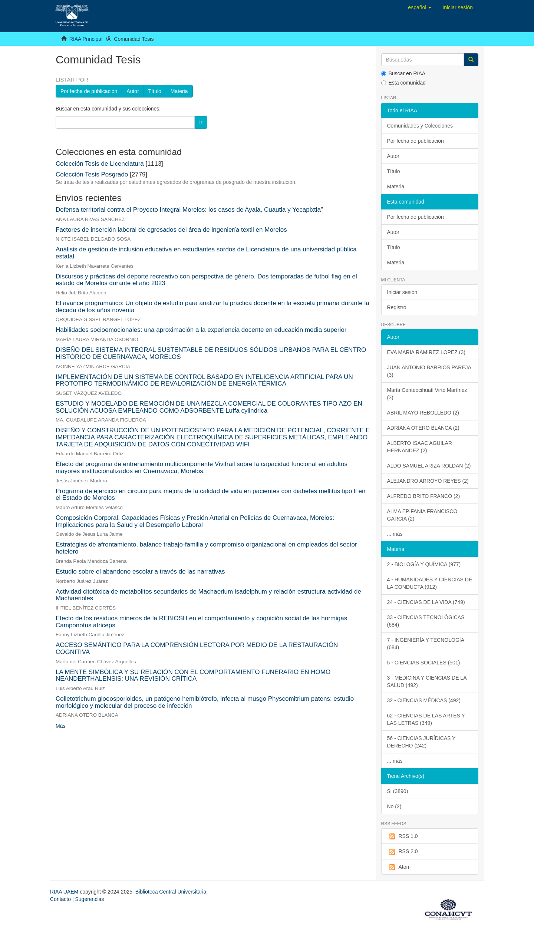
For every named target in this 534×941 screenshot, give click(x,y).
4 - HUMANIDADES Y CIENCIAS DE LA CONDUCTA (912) (429, 583)
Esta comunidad (403, 83)
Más (60, 726)
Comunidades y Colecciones (420, 126)
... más (395, 534)
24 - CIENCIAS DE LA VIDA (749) (426, 602)
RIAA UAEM (65, 892)
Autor (132, 91)
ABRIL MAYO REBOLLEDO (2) (423, 413)
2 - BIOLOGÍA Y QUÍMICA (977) (424, 564)
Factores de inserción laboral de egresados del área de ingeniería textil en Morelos (171, 229)
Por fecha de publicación (88, 91)
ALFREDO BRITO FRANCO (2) (423, 496)
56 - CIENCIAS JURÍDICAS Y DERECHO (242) (421, 742)
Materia (179, 91)
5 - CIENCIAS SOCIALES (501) (423, 663)
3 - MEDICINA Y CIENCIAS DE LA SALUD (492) (427, 681)
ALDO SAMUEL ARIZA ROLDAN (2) (429, 466)
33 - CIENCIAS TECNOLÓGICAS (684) (426, 621)
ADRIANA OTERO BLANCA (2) (423, 428)
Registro (396, 307)
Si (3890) (397, 791)
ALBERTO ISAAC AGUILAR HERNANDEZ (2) (419, 446)
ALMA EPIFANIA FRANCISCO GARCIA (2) (422, 515)
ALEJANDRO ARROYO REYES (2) (428, 481)
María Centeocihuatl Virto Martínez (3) (427, 393)
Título (154, 91)
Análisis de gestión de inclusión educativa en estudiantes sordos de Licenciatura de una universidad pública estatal (206, 253)
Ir (200, 122)
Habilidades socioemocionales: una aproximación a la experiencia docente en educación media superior (201, 329)
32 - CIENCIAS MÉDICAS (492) (424, 700)
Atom (399, 867)
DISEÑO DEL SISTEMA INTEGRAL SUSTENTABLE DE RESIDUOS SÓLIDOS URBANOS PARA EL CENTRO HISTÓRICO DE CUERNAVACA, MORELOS (211, 353)
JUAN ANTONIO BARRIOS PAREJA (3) (429, 371)
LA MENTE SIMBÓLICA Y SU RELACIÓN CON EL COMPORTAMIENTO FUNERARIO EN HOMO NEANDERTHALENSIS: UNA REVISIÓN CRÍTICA (193, 675)
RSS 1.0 (402, 836)
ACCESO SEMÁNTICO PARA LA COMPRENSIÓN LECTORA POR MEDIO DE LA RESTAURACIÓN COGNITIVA (197, 648)
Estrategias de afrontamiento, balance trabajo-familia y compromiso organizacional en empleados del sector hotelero (206, 548)
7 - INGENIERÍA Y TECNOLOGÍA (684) (426, 643)
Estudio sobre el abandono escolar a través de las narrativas (140, 571)
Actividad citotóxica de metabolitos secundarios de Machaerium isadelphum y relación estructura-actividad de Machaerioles (208, 595)
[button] (419, 7)
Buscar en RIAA (403, 73)
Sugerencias (89, 899)
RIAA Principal (85, 39)
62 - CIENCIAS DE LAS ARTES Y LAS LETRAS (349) (426, 719)
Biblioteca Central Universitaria (170, 892)
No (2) (394, 806)
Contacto (60, 899)
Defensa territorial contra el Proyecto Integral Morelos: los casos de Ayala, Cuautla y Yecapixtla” (189, 209)
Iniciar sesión (402, 292)
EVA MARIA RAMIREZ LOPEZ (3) (426, 352)
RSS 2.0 (402, 851)
